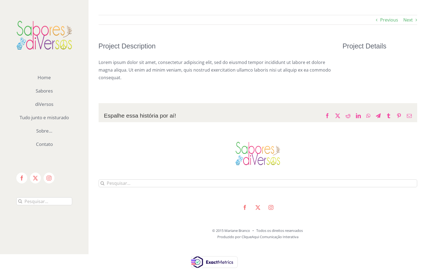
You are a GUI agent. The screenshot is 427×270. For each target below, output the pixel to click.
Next (408, 20)
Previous (389, 20)
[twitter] (258, 207)
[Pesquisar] (20, 201)
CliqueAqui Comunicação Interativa (270, 236)
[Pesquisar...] (44, 201)
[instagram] (271, 207)
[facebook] (245, 207)
